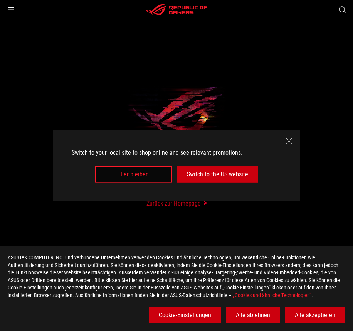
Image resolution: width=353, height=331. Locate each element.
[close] (289, 140)
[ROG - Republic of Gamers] (176, 9)
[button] (10, 9)
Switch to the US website (217, 174)
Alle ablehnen (253, 315)
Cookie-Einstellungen (185, 315)
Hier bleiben (133, 174)
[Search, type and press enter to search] (342, 9)
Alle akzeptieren (315, 315)
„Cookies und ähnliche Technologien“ (272, 295)
